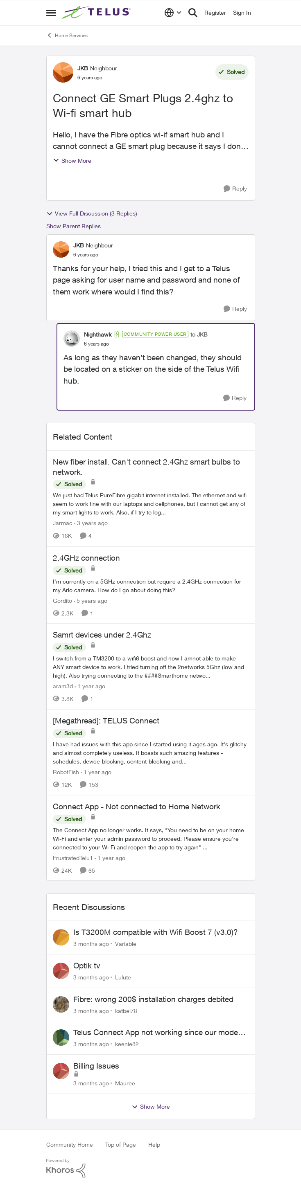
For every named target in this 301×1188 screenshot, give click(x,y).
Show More (72, 160)
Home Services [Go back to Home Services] (67, 35)
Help (154, 1144)
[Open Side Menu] (51, 13)
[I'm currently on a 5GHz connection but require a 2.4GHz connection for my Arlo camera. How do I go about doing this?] (151, 585)
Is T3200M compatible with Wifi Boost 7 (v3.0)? (155, 931)
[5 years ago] (90, 600)
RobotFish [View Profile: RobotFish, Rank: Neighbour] (66, 771)
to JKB (199, 334)
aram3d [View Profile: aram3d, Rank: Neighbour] (63, 686)
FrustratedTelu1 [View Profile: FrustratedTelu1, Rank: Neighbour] (73, 857)
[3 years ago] (91, 523)
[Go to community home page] (97, 12)
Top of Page (120, 1144)
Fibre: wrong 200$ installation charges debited (153, 999)
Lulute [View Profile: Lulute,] (123, 977)
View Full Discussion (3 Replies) (91, 213)
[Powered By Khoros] (150, 1168)
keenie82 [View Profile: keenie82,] (127, 1043)
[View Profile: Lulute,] (61, 971)
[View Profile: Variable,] (61, 937)
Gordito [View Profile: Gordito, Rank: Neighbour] (62, 600)
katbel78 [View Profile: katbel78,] (126, 1010)
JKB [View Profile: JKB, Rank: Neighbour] (82, 68)
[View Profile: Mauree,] (61, 1071)
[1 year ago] (90, 686)
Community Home (69, 1144)
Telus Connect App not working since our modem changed (158, 1033)
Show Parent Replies (73, 225)
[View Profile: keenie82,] (61, 1037)
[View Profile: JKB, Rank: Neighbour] (63, 72)
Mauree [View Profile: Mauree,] (125, 1083)
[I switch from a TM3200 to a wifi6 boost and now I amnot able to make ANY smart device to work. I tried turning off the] (151, 667)
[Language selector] (173, 12)
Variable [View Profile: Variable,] (125, 943)
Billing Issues (96, 1065)
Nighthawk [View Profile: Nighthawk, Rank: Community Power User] (97, 334)
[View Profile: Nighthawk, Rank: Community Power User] (71, 338)
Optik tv (86, 965)
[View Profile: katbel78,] (61, 1004)
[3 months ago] (91, 943)
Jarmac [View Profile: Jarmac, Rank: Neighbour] (62, 523)
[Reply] (235, 188)
